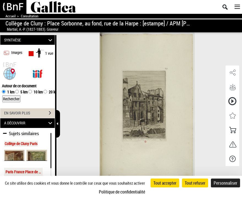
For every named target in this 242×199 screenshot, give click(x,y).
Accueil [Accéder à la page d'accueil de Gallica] (11, 16)
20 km (53, 92)
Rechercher (11, 98)
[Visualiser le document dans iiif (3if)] (37, 73)
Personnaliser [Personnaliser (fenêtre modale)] (225, 183)
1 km (10, 92)
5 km (24, 92)
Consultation (29, 16)
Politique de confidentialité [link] (122, 192)
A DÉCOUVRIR (29, 123)
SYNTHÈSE (29, 40)
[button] (10, 73)
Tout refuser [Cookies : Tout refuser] (195, 183)
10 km (38, 92)
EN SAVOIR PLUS (29, 113)
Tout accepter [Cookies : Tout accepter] (164, 183)
